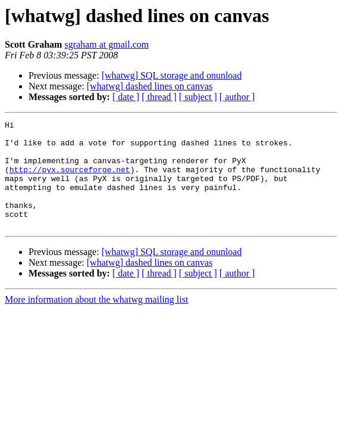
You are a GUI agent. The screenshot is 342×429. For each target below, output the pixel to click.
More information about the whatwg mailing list (96, 321)
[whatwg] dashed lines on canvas (150, 86)
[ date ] (125, 97)
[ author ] (237, 97)
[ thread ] (159, 97)
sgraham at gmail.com (106, 44)
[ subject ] (198, 97)
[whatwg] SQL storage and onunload (172, 75)
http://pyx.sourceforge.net (70, 180)
